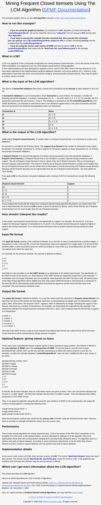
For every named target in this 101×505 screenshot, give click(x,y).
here (29, 276)
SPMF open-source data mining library (70, 18)
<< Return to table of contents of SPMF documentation (50, 497)
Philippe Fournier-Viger (52, 502)
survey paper (77, 492)
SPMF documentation (66, 9)
